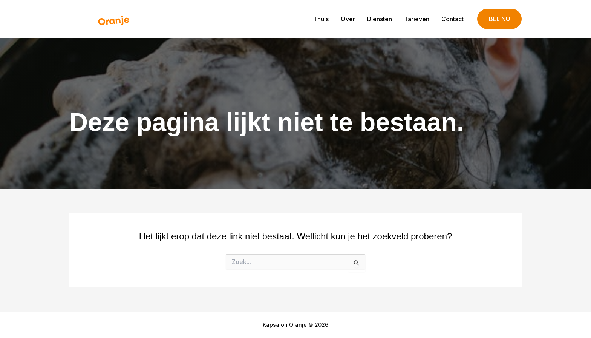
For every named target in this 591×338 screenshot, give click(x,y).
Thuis (321, 19)
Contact (452, 19)
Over (348, 19)
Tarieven (416, 19)
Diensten (379, 19)
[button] (499, 19)
